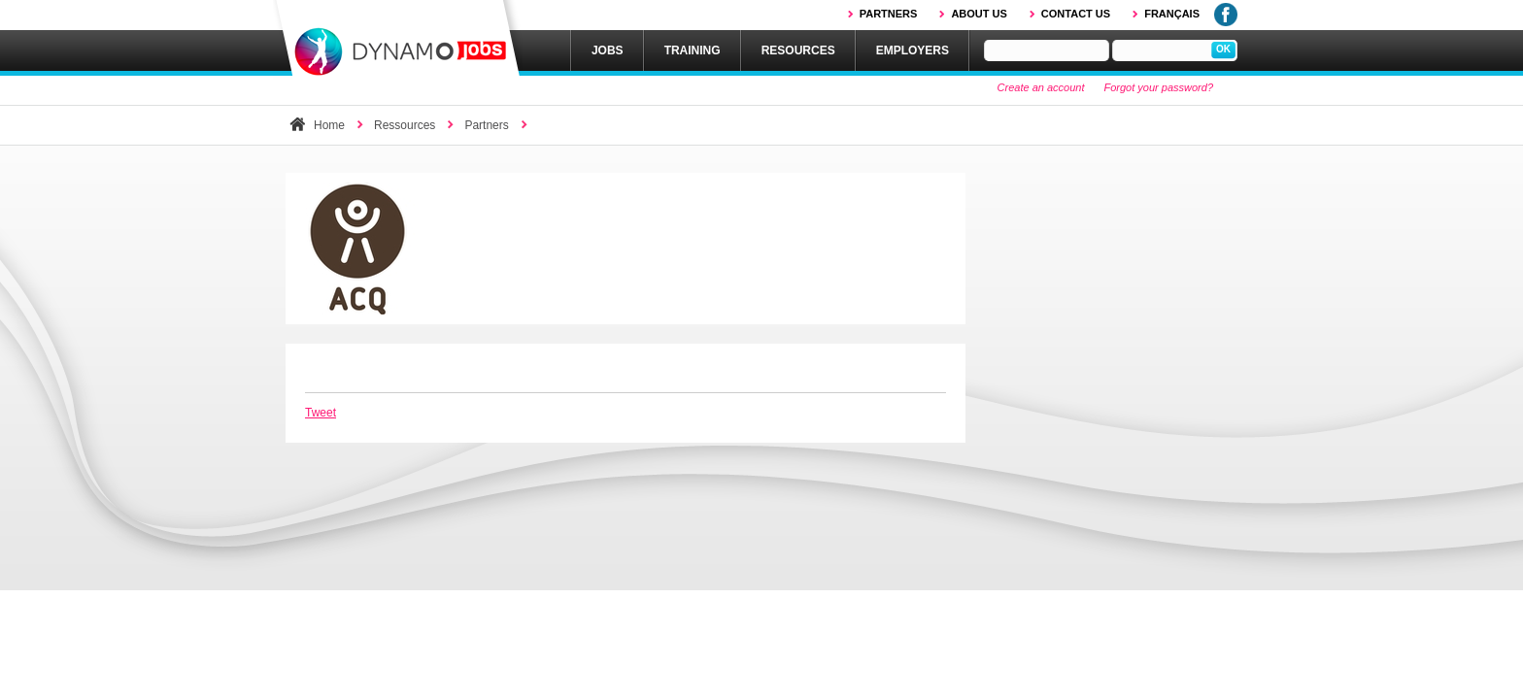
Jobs (608, 50)
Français (1172, 13)
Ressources (404, 125)
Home (329, 125)
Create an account (1041, 87)
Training (692, 50)
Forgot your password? (1159, 87)
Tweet (320, 412)
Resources (798, 50)
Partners (889, 13)
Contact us (1075, 13)
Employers (912, 50)
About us (978, 13)
